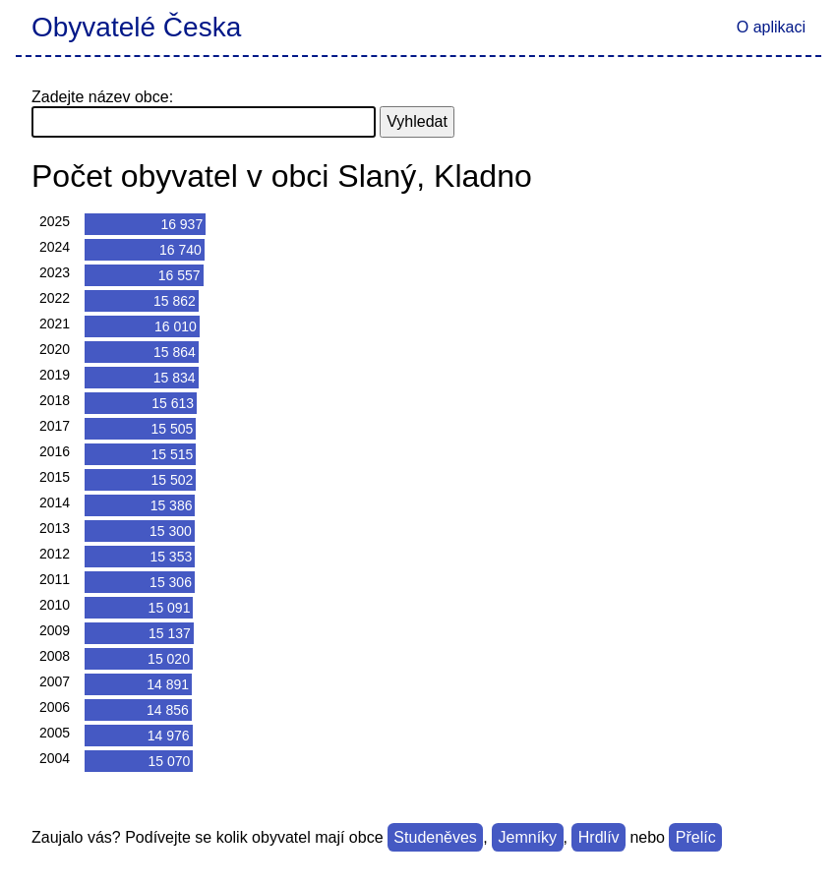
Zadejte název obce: (102, 96)
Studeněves (435, 837)
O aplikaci (771, 27)
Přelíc (696, 837)
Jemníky (528, 837)
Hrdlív (599, 837)
